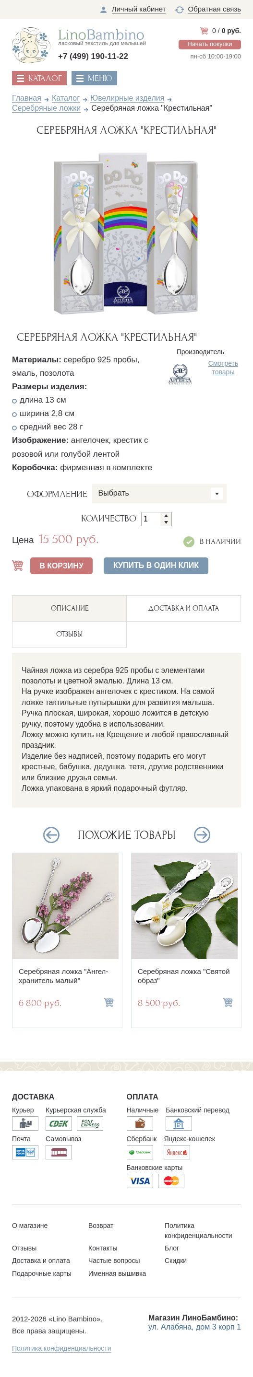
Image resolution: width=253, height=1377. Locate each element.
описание (70, 608)
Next (220, 231)
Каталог (66, 98)
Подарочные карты (42, 1273)
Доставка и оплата (41, 1260)
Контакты (102, 1248)
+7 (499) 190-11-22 (93, 56)
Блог (172, 1248)
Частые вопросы (114, 1260)
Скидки (176, 1260)
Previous (34, 231)
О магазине (30, 1225)
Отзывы (24, 1248)
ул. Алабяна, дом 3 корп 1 (194, 1327)
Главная (26, 98)
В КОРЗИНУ (61, 566)
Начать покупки (210, 43)
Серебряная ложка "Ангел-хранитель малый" (63, 975)
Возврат (101, 1225)
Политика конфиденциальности (61, 1348)
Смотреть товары (223, 367)
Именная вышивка (117, 1273)
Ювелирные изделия (127, 98)
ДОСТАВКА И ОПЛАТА (183, 608)
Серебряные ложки (46, 108)
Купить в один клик (156, 565)
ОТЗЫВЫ (69, 634)
